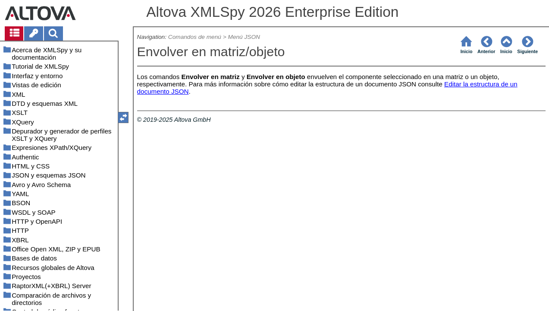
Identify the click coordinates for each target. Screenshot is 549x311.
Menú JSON (244, 37)
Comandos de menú (194, 37)
